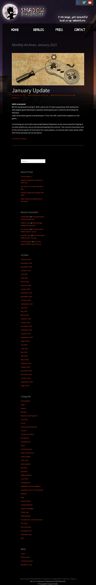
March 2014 (25, 360)
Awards (23, 408)
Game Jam (44, 95)
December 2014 (26, 326)
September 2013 (27, 382)
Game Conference (27, 453)
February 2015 (26, 319)
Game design (25, 456)
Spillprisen (15, 98)
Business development (29, 416)
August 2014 (25, 341)
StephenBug (25, 217)
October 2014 (26, 334)
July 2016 (24, 274)
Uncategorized (26, 531)
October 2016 (26, 270)
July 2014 (24, 345)
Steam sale (25, 512)
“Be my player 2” (27, 176)
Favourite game (26, 449)
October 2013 (26, 378)
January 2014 (25, 367)
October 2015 (26, 300)
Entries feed (25, 557)
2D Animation (25, 401)
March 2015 (25, 315)
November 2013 (26, 374)
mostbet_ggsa (26, 241)
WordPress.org (26, 565)
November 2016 (26, 267)
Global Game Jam (58, 95)
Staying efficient (26, 505)
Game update (26, 464)
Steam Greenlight (27, 508)
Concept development (29, 427)
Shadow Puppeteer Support (66, 579)
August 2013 (25, 385)
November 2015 (26, 296)
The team (24, 523)
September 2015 (27, 304)
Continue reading (20, 138)
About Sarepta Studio (27, 579)
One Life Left (70, 95)
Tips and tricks (26, 527)
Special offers (26, 501)
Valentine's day (26, 534)
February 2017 (26, 259)
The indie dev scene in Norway (31, 520)
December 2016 (26, 263)
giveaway (24, 471)
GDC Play (24, 468)
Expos (23, 445)
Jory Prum (24, 479)
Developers (25, 438)
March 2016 (25, 282)
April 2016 (24, 278)
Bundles (24, 412)
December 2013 (26, 371)
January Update (31, 90)
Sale (22, 497)
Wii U (22, 538)
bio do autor (25, 229)
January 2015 (25, 322)
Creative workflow (27, 434)
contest (23, 431)
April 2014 (24, 356)
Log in (23, 553)
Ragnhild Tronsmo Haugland (30, 486)
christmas (24, 419)
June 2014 (24, 348)
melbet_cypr (25, 223)
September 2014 (27, 337)
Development (35, 95)
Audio (23, 405)
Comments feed (26, 561)
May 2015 (24, 311)
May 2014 (24, 352)
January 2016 (25, 289)
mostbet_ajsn (26, 235)
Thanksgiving (25, 516)
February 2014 (26, 363)
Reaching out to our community (32, 490)
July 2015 (24, 308)
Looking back (25, 482)
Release (24, 494)
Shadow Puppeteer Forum (45, 579)
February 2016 (26, 285)
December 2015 (26, 293)
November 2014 (26, 330)
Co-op (23, 423)
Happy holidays (26, 475)
